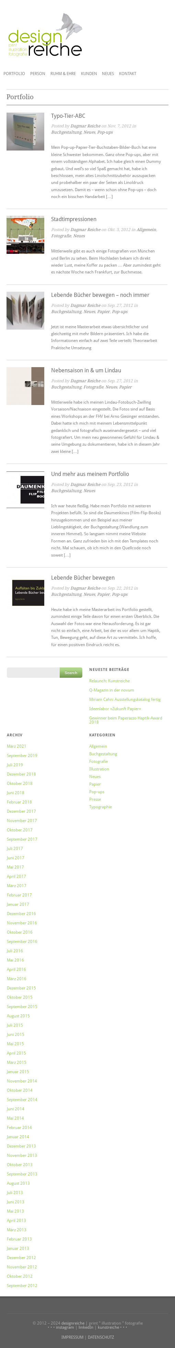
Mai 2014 (15, 1118)
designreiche (72, 1323)
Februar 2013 (19, 1239)
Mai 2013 (15, 1211)
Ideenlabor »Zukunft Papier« (115, 708)
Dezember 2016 (21, 913)
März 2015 (16, 1062)
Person (37, 73)
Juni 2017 (15, 858)
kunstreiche (108, 1327)
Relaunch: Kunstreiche (109, 680)
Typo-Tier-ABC (68, 116)
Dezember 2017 (21, 811)
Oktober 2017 (20, 830)
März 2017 (16, 885)
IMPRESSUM (72, 1337)
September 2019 (22, 755)
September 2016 (22, 941)
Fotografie (61, 236)
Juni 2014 (15, 1109)
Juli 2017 (15, 848)
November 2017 (22, 820)
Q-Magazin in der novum (111, 690)
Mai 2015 (15, 1043)
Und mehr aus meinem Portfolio (90, 474)
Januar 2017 (18, 904)
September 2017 (22, 839)
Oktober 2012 (20, 1276)
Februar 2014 (19, 1127)
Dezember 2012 (21, 1257)
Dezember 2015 (21, 988)
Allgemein (146, 229)
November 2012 (22, 1267)
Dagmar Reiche (85, 126)
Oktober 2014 (20, 1090)
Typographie (100, 807)
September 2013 (22, 1174)
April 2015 (16, 1053)
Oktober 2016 (20, 932)
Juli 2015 (15, 1025)
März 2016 (16, 978)
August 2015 (18, 1016)
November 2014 (22, 1081)
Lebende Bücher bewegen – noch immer (100, 295)
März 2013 (16, 1229)
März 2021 (16, 746)
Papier (103, 311)
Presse (95, 799)
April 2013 (16, 1220)
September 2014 (22, 1099)
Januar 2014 (18, 1136)
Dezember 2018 (21, 774)
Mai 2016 (15, 960)
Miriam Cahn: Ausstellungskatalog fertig (125, 699)
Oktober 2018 (20, 783)
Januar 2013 (18, 1248)
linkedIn (86, 1327)
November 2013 (22, 1155)
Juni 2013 (15, 1202)
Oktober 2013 (20, 1164)
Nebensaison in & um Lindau (86, 370)
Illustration (99, 769)
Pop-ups (105, 132)
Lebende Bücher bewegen (83, 577)
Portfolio (14, 73)
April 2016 (16, 969)
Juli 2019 (15, 765)
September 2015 (22, 1006)
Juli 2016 (15, 950)
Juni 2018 (15, 792)
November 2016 (22, 923)
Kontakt (127, 73)
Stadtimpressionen (73, 219)
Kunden (89, 73)
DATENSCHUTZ (101, 1337)
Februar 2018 (19, 802)
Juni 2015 (15, 1034)
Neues (108, 73)
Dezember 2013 (21, 1146)
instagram (65, 1327)
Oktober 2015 (20, 997)
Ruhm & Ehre (63, 73)
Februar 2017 (19, 895)
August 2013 (18, 1183)
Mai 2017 (15, 867)
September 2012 (22, 1285)
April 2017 (16, 876)
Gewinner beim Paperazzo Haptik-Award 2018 (125, 720)
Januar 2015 (18, 1071)
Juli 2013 (15, 1192)
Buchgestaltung (66, 132)
